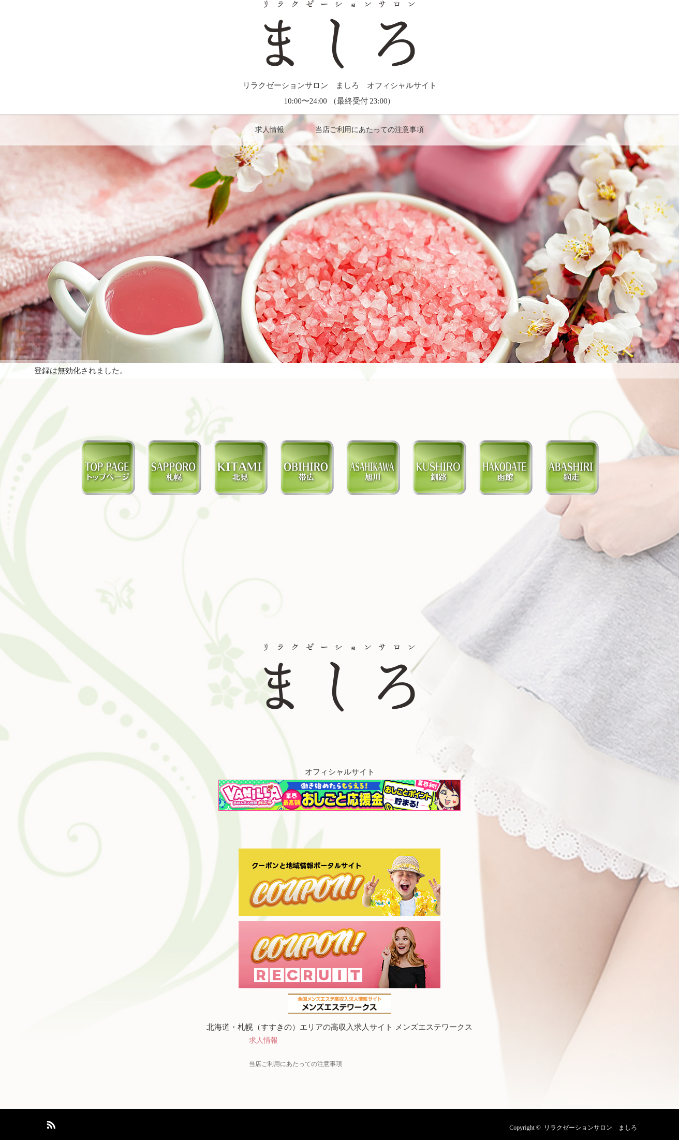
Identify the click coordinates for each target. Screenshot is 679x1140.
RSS (49, 1123)
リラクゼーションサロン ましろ (590, 1127)
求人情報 (269, 130)
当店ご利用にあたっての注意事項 (369, 130)
